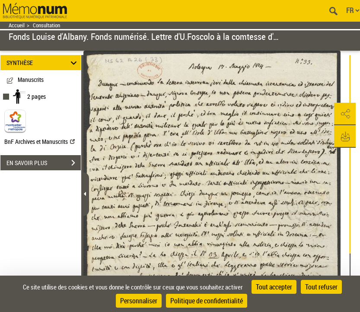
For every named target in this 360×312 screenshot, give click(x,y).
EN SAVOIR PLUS (43, 163)
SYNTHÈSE (43, 62)
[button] (345, 114)
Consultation (46, 25)
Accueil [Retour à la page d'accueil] (17, 25)
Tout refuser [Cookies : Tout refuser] (321, 287)
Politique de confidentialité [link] (206, 301)
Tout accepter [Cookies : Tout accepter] (274, 287)
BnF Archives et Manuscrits (39, 141)
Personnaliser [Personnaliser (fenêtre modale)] (138, 301)
